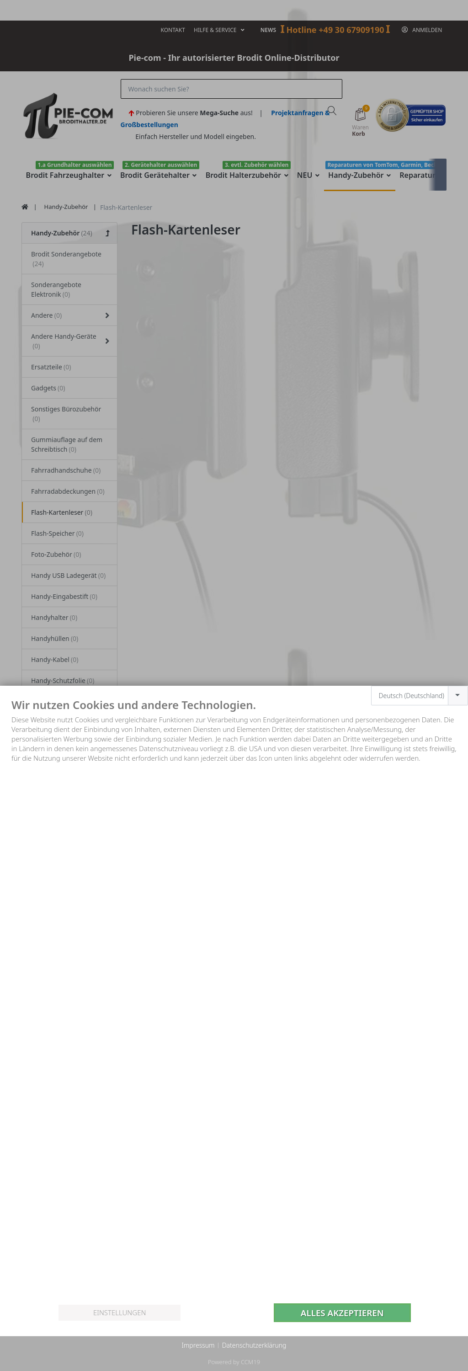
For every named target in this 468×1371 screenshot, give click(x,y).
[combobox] (419, 695)
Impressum (197, 1345)
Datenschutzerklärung (254, 1345)
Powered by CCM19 (234, 1362)
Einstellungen (119, 1312)
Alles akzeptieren (342, 1312)
